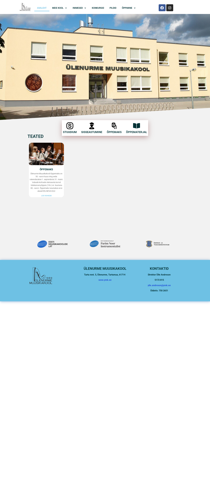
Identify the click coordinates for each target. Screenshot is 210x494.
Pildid (113, 8)
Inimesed (79, 8)
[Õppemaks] (114, 119)
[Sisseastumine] (91, 119)
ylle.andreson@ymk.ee (159, 285)
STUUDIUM (70, 125)
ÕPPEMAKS (46, 169)
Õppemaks (114, 125)
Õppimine (129, 8)
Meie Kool (59, 8)
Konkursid (98, 8)
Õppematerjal (136, 125)
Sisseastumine (91, 125)
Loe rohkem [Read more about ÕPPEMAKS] (46, 196)
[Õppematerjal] (136, 119)
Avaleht (42, 8)
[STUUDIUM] (69, 119)
